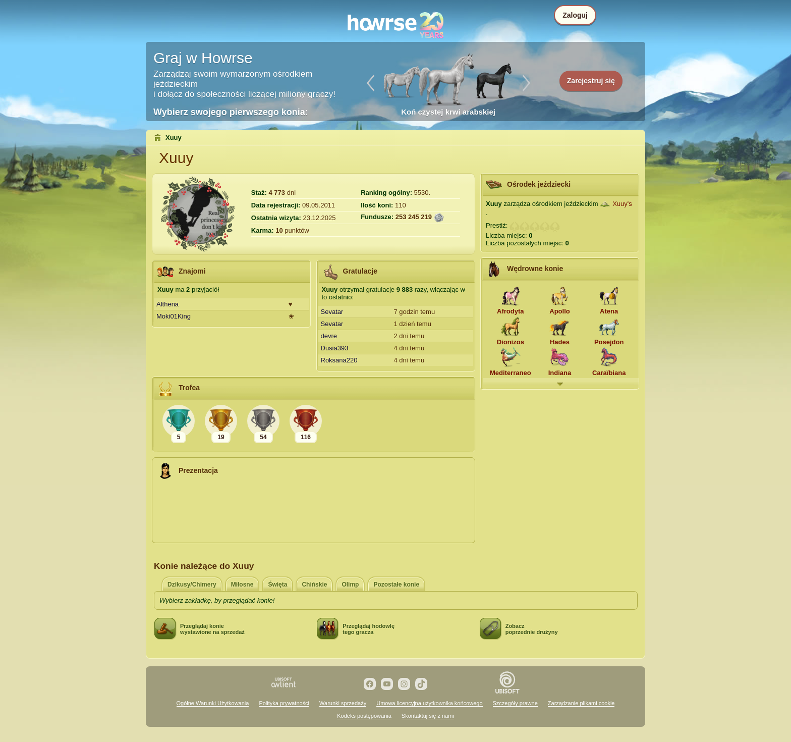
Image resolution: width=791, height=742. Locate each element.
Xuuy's (622, 203)
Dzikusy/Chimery (191, 584)
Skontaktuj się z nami (428, 716)
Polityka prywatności (284, 703)
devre (329, 336)
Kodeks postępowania (364, 716)
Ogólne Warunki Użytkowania (213, 703)
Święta (277, 584)
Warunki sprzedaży (342, 703)
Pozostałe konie (396, 584)
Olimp (350, 584)
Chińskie (314, 584)
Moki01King (173, 316)
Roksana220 (339, 360)
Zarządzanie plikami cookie (581, 703)
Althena (167, 304)
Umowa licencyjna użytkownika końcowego (429, 703)
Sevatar (332, 311)
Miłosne (242, 584)
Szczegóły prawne (515, 703)
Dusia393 (335, 348)
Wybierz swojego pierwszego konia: (230, 112)
